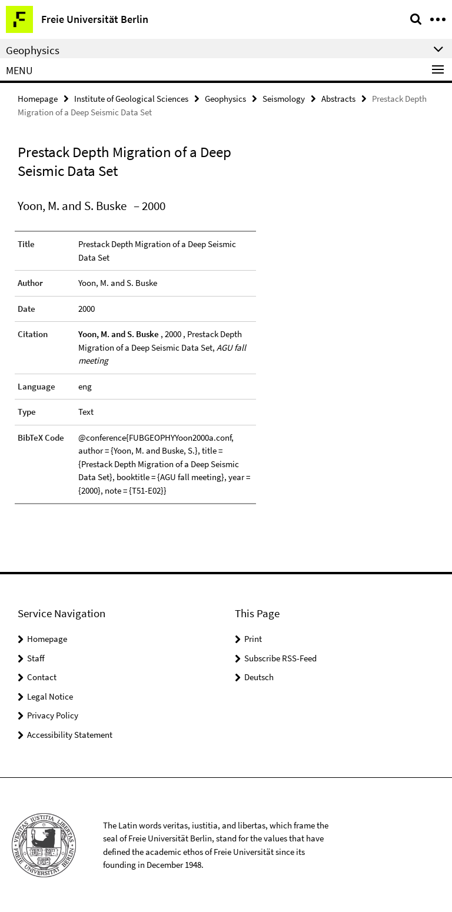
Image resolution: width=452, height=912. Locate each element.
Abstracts (338, 98)
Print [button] (253, 638)
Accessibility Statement (69, 734)
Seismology (283, 98)
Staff (36, 657)
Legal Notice (50, 695)
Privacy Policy (52, 714)
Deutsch (259, 676)
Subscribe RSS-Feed (280, 657)
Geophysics (225, 98)
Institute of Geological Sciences (131, 98)
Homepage (38, 98)
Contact (41, 676)
